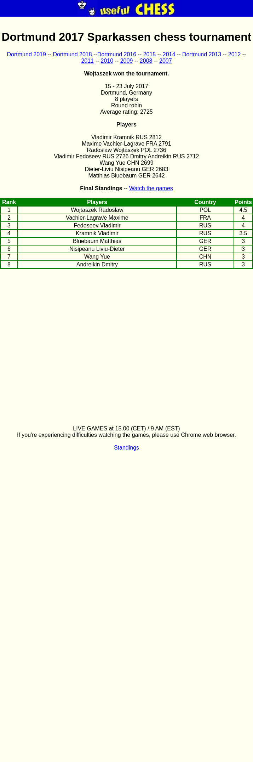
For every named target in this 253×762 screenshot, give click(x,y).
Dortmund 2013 (201, 54)
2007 (165, 61)
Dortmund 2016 (116, 54)
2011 (87, 61)
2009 (126, 61)
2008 (146, 61)
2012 (234, 54)
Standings (126, 448)
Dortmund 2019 (26, 54)
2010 (107, 61)
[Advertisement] (126, 324)
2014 (169, 54)
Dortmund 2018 (72, 54)
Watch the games (151, 188)
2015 (149, 54)
